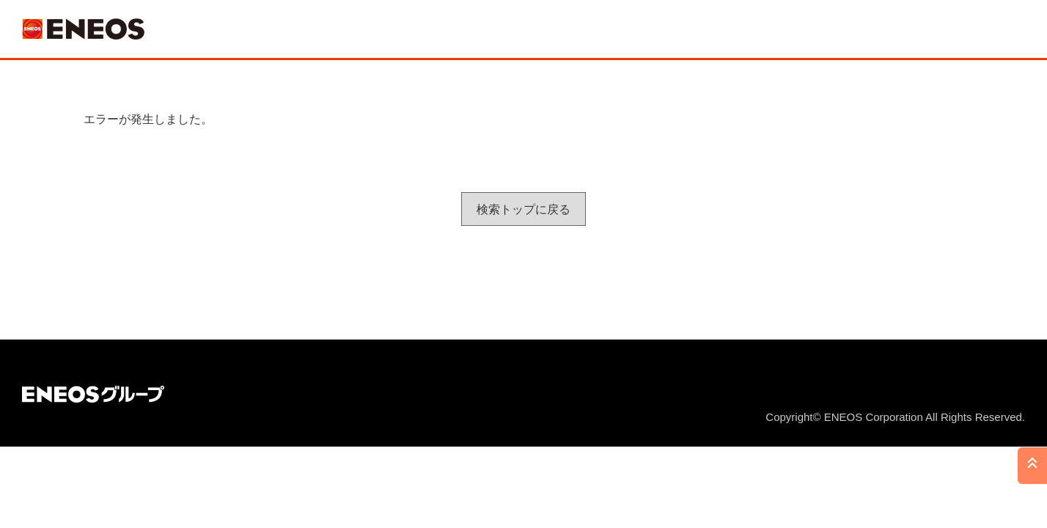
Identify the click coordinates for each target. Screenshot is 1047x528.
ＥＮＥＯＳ (83, 29)
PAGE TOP (1032, 465)
